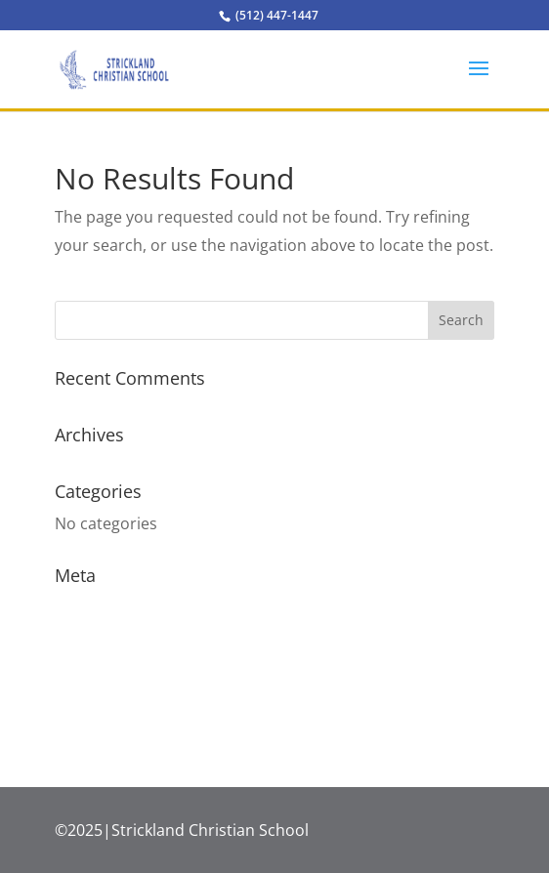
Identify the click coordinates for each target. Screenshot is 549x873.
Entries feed (99, 643)
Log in (77, 607)
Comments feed (113, 679)
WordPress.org (110, 716)
